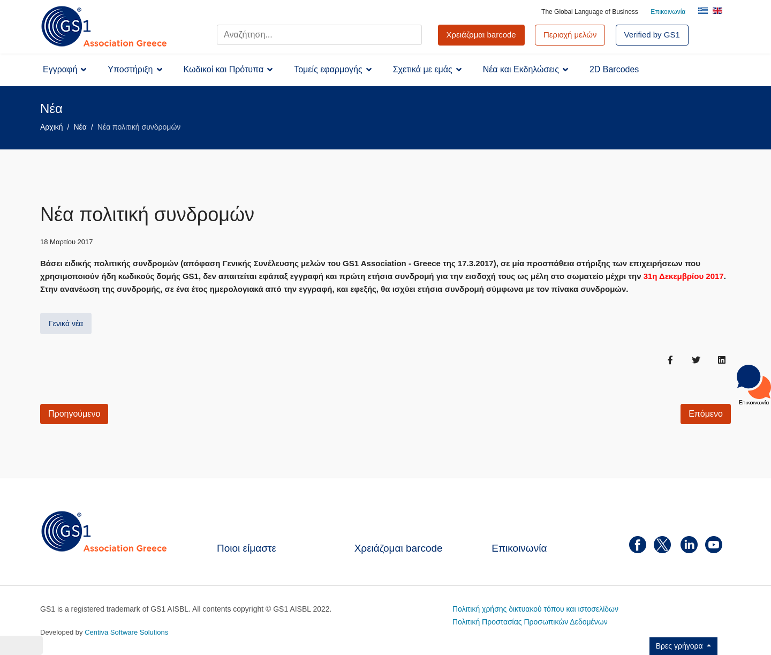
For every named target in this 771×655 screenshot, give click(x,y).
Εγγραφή (60, 69)
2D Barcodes (614, 69)
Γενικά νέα (66, 323)
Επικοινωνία (668, 12)
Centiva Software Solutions (126, 632)
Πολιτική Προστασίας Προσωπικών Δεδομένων (530, 622)
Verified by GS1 (652, 34)
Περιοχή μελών (570, 34)
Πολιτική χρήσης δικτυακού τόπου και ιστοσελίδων (535, 609)
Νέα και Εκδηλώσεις (521, 69)
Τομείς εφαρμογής (328, 69)
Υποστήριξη (130, 69)
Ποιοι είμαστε (246, 548)
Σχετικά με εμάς (422, 69)
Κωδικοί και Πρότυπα (224, 69)
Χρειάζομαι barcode (398, 548)
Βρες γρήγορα (680, 646)
